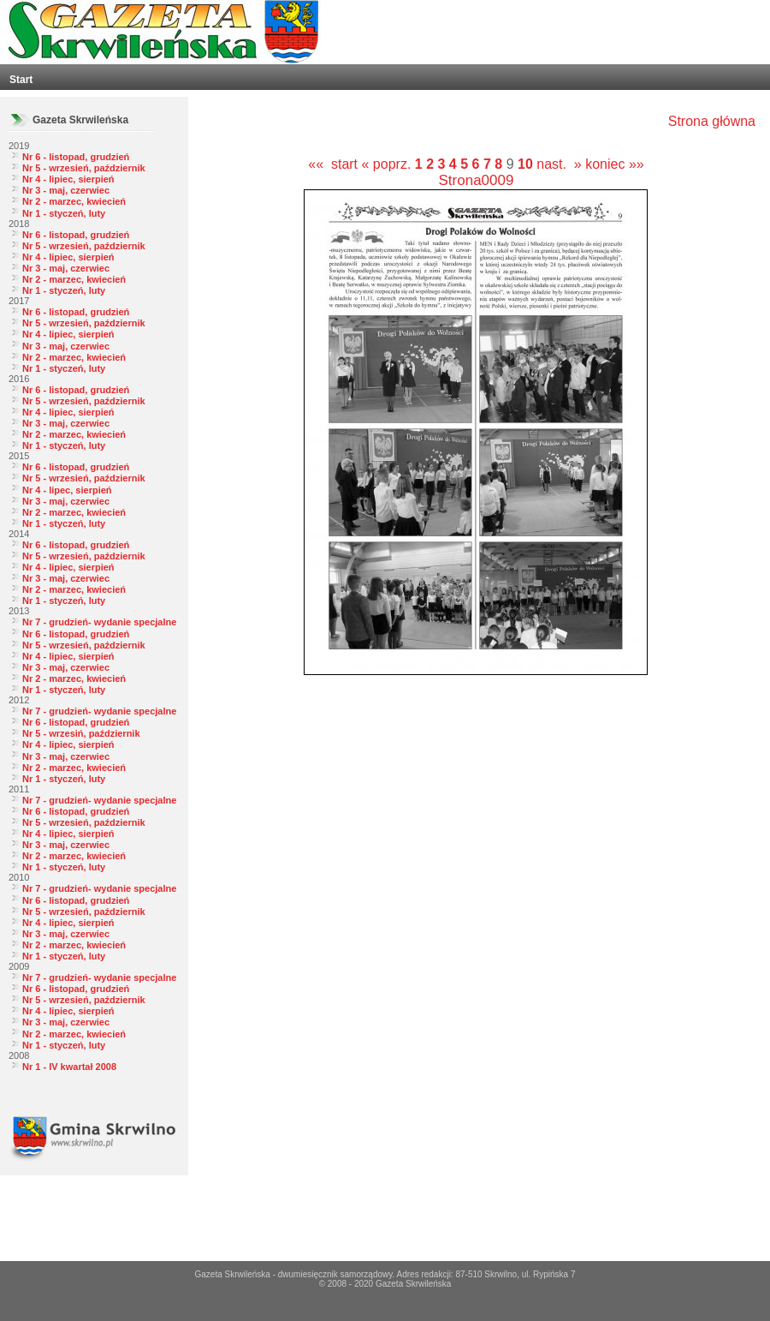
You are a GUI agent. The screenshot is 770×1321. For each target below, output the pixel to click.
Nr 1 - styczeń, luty (63, 213)
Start (21, 80)
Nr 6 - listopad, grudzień (75, 157)
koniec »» (614, 164)
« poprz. (388, 164)
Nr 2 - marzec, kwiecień (74, 201)
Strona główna (711, 121)
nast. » (558, 164)
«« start (333, 164)
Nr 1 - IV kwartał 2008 (69, 1066)
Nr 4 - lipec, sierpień (67, 490)
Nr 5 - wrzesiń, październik (81, 733)
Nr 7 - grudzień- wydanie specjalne (99, 622)
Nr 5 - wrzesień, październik (83, 168)
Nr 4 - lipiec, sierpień (68, 179)
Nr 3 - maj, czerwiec (66, 190)
